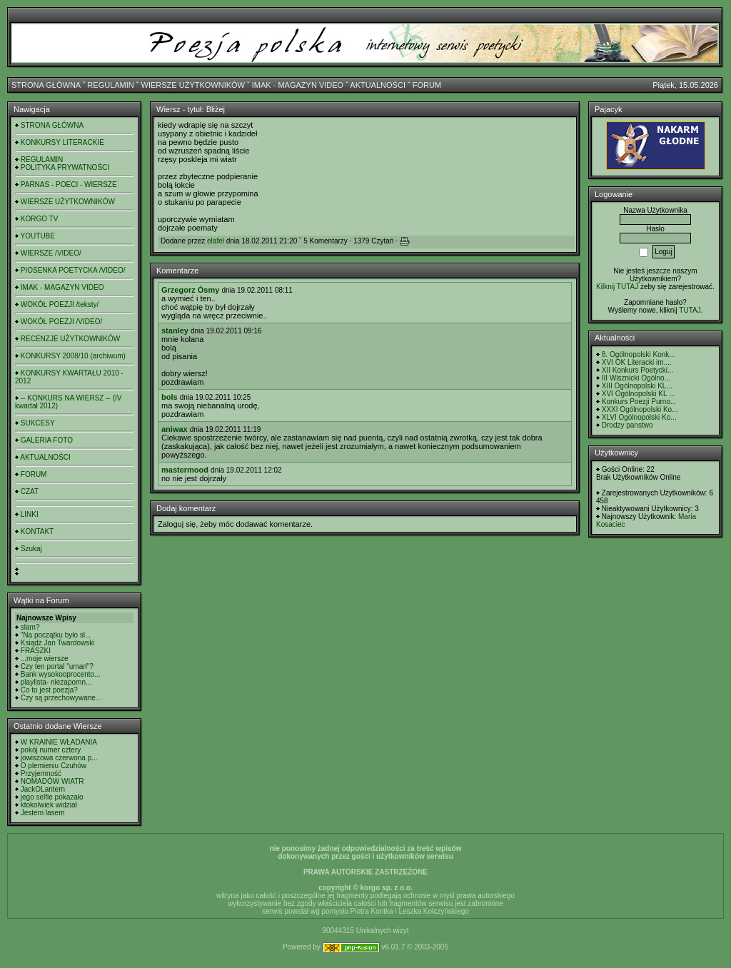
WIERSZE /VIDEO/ (51, 253)
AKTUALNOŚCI (377, 85)
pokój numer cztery (51, 750)
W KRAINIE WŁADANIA (59, 742)
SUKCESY (38, 423)
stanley (174, 330)
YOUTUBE (38, 236)
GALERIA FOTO (47, 440)
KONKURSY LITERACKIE (62, 142)
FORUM (427, 85)
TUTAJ (689, 310)
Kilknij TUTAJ (617, 287)
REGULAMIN (110, 85)
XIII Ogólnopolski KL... (637, 386)
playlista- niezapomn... (56, 682)
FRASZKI (36, 651)
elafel (215, 241)
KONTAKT (37, 531)
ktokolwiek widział (49, 805)
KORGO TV (40, 219)
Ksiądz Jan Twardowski (58, 643)
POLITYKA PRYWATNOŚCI (65, 167)
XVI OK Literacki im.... (637, 362)
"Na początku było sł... (56, 635)
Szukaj (31, 549)
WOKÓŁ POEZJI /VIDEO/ (61, 322)
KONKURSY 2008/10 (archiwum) (73, 356)
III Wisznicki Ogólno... (636, 378)
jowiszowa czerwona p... (59, 758)
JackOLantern (43, 789)
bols (169, 397)
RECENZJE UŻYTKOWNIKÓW (70, 339)
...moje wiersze (45, 658)
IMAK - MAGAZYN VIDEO (297, 85)
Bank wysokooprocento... (61, 674)
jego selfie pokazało (52, 797)
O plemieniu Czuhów (53, 766)
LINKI (30, 514)
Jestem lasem (43, 813)
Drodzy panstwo (627, 425)
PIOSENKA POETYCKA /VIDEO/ (73, 270)
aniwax (174, 429)
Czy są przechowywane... (61, 698)
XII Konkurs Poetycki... (638, 370)
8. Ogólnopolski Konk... (638, 354)
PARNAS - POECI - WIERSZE (69, 184)
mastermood (184, 469)
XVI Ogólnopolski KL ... (638, 394)
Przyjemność (41, 773)
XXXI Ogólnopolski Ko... (640, 409)
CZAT (30, 491)
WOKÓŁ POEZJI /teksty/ (60, 304)
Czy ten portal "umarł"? (57, 666)
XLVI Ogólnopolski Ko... (639, 417)
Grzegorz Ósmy (190, 290)
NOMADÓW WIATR (52, 781)
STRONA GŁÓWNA (46, 85)
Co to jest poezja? (49, 690)
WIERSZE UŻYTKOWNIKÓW (193, 85)
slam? (30, 627)
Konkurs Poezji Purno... (639, 401)
